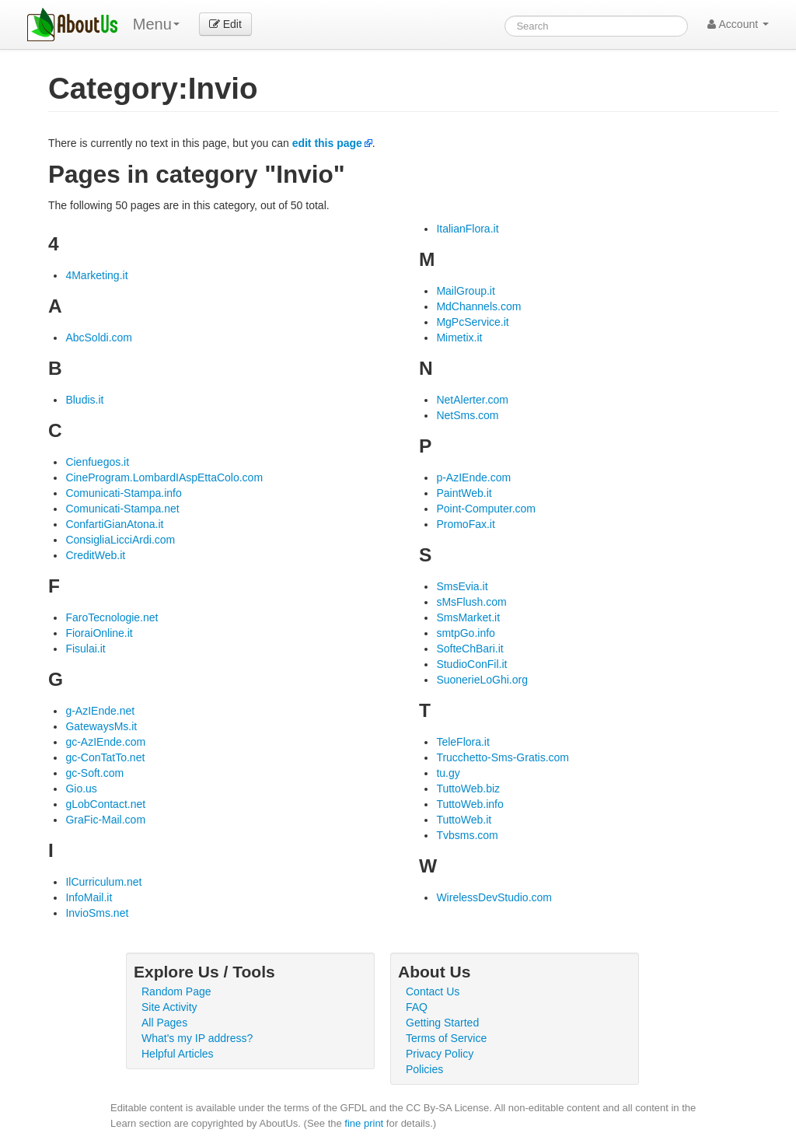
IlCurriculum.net (103, 882)
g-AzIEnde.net (99, 711)
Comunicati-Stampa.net (122, 508)
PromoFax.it (465, 524)
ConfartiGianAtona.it (114, 524)
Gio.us (80, 788)
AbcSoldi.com (98, 337)
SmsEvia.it (461, 586)
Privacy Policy (439, 1053)
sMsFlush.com (471, 602)
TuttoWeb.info (469, 804)
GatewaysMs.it (101, 726)
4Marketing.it (96, 275)
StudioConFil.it (471, 664)
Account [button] (738, 24)
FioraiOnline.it (98, 633)
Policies (424, 1069)
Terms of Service (446, 1038)
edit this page (327, 143)
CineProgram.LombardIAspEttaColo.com (164, 477)
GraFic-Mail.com (105, 819)
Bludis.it (84, 399)
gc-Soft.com (94, 773)
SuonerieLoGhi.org (482, 679)
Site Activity (169, 1007)
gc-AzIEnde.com (105, 742)
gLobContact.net (105, 804)
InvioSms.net (96, 913)
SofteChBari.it (469, 648)
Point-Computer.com (486, 508)
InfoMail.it (88, 897)
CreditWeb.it (95, 555)
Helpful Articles (177, 1053)
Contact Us (432, 991)
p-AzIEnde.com (473, 477)
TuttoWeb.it (463, 819)
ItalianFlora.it (467, 228)
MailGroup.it (465, 291)
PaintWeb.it (463, 493)
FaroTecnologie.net (111, 617)
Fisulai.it (85, 648)
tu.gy (447, 773)
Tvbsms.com (467, 835)
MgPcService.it (472, 322)
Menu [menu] (156, 24)
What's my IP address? (197, 1038)
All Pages (164, 1022)
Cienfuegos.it (97, 462)
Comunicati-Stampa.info (123, 493)
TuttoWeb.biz (468, 788)
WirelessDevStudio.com (494, 897)
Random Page (176, 991)
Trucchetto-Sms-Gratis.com (502, 757)
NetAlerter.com (472, 399)
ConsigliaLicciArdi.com (120, 539)
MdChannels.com (478, 306)
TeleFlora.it (462, 742)
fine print (363, 1123)
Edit (225, 24)
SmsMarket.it (468, 617)
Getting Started (442, 1022)
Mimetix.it (459, 337)
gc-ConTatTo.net (105, 757)
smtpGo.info (465, 633)
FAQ (417, 1007)
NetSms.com (467, 415)
